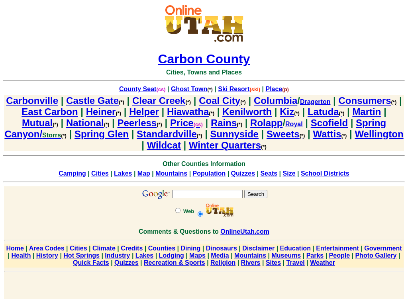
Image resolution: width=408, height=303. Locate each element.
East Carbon (50, 111)
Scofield (329, 122)
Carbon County (204, 59)
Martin (366, 111)
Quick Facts (91, 262)
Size (289, 173)
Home (15, 248)
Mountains (171, 173)
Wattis (330, 134)
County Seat (137, 89)
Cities (100, 173)
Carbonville (32, 100)
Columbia (275, 100)
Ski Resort (233, 89)
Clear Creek (161, 100)
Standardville (169, 134)
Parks (315, 255)
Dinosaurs (221, 248)
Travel (295, 262)
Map (143, 173)
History (47, 255)
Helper (144, 111)
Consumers (367, 100)
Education (295, 248)
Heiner (103, 111)
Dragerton (315, 101)
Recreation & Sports (174, 262)
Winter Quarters (228, 145)
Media (220, 255)
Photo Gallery (375, 255)
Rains (226, 122)
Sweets (286, 134)
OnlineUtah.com (244, 231)
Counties (161, 248)
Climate (104, 248)
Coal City (222, 100)
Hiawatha (190, 111)
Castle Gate (95, 100)
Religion (222, 262)
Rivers (251, 262)
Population (209, 173)
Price (186, 122)
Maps (197, 255)
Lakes (123, 173)
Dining (190, 248)
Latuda (326, 111)
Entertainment (337, 248)
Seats (268, 173)
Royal (294, 124)
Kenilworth (247, 111)
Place (274, 89)
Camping (72, 173)
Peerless (139, 122)
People (339, 255)
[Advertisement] (204, 287)
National (87, 122)
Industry (117, 255)
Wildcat (164, 145)
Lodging (171, 255)
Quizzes (243, 173)
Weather (322, 262)
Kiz (290, 111)
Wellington (379, 134)
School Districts (325, 173)
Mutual (40, 122)
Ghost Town (189, 89)
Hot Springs (81, 255)
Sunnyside (234, 134)
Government (383, 248)
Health (21, 255)
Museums (286, 255)
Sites (273, 262)
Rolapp (266, 122)
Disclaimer (258, 248)
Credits (132, 248)
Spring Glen (102, 134)
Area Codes (47, 248)
